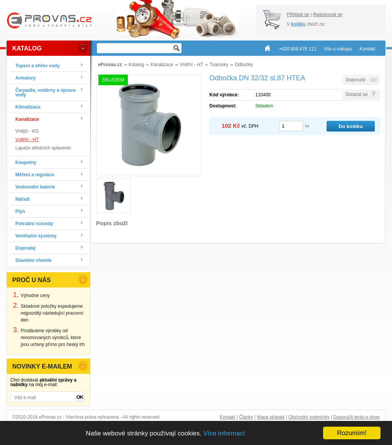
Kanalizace (161, 64)
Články (246, 417)
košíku (298, 24)
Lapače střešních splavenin (43, 148)
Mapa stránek (271, 417)
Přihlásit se (298, 14)
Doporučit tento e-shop (356, 417)
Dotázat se (357, 94)
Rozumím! (351, 433)
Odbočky (244, 64)
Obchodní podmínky (308, 417)
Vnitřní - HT (27, 139)
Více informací (224, 433)
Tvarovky (218, 64)
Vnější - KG (27, 131)
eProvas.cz (110, 64)
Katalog (136, 64)
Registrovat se (327, 14)
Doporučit (355, 80)
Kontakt (227, 417)
